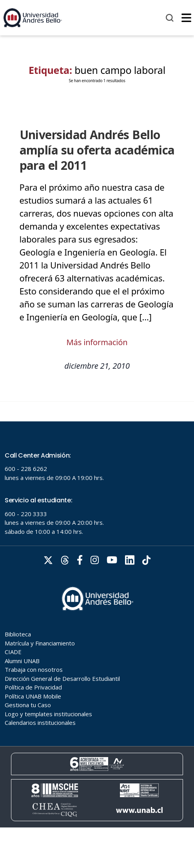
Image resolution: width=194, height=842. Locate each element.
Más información (97, 342)
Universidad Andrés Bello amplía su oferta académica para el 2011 (97, 150)
